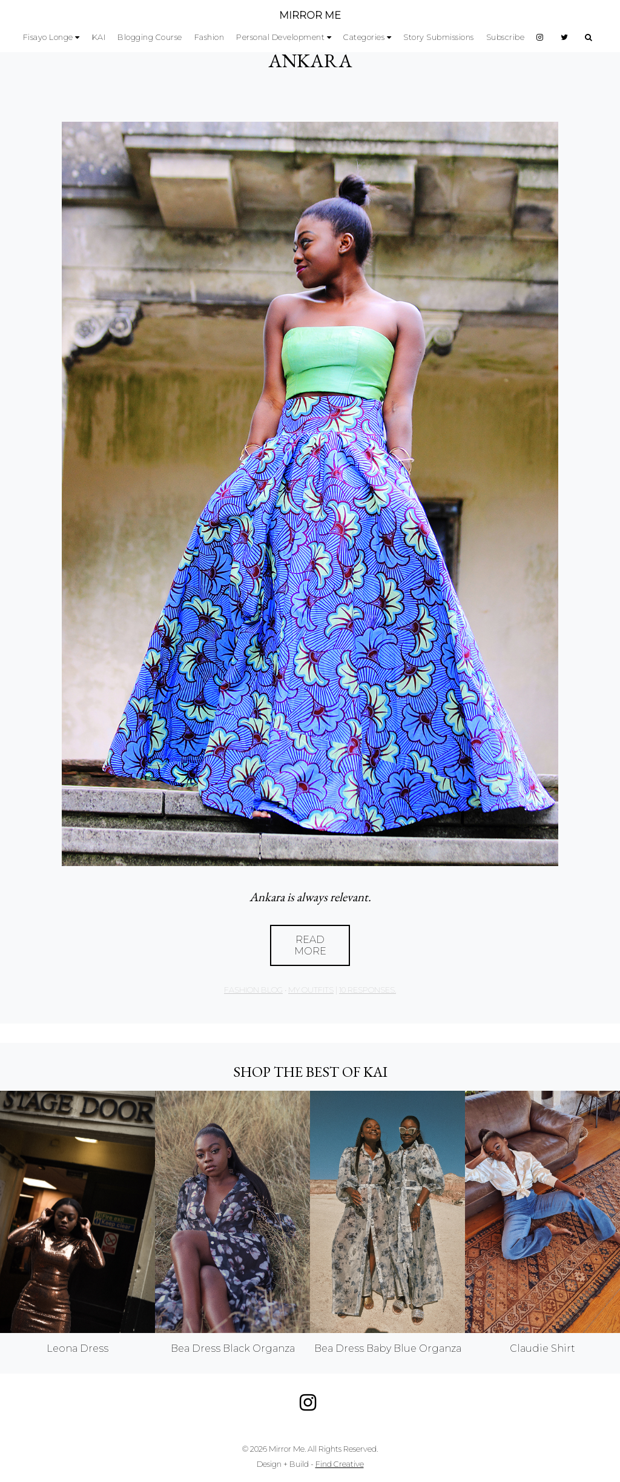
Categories (363, 37)
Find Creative (339, 1464)
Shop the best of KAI (310, 1071)
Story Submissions (438, 37)
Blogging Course (149, 37)
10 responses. (367, 989)
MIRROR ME (310, 15)
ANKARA (310, 60)
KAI (99, 37)
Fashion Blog (253, 989)
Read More (310, 945)
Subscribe (505, 37)
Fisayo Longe (48, 37)
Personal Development (280, 37)
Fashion (209, 37)
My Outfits (311, 989)
